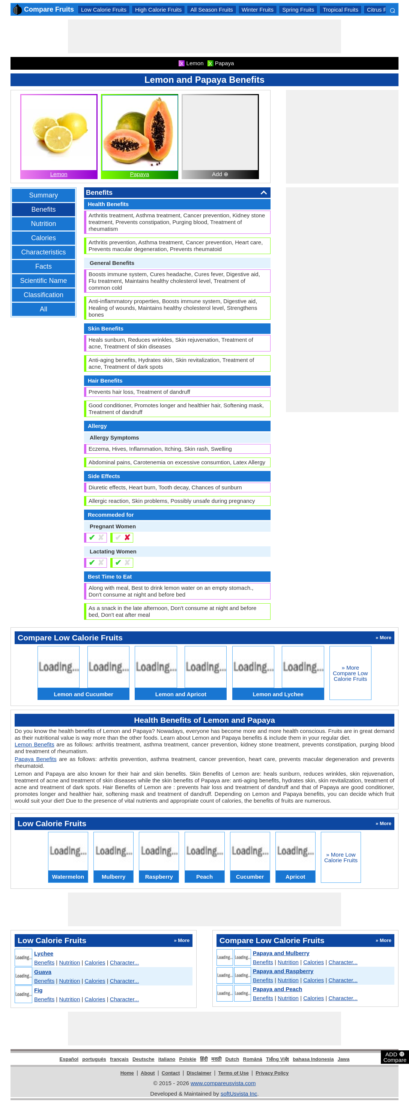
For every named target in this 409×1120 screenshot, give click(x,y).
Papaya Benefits (36, 759)
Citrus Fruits (382, 9)
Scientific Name (43, 280)
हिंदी (204, 1059)
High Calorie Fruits (158, 9)
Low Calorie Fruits (103, 9)
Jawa (344, 1059)
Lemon (59, 174)
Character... (124, 962)
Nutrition (43, 223)
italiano (167, 1059)
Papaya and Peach (277, 989)
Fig (38, 990)
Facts (43, 266)
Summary (43, 195)
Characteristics (43, 252)
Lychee (43, 953)
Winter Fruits (258, 9)
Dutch (232, 1059)
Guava (42, 972)
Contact (171, 1073)
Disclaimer (198, 1073)
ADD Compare (395, 1056)
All (43, 309)
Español (69, 1059)
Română (252, 1059)
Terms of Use (233, 1073)
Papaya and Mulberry (281, 953)
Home (127, 1073)
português (94, 1059)
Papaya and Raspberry (283, 971)
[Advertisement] (204, 36)
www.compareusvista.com (223, 1083)
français (119, 1059)
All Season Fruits (211, 9)
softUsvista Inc (239, 1093)
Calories (43, 238)
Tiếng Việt (277, 1059)
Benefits (43, 209)
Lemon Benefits (34, 744)
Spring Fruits (298, 9)
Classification (43, 295)
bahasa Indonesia (313, 1059)
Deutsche (143, 1059)
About (148, 1073)
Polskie (187, 1059)
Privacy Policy (272, 1073)
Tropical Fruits (340, 9)
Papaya (139, 174)
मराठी (216, 1059)
